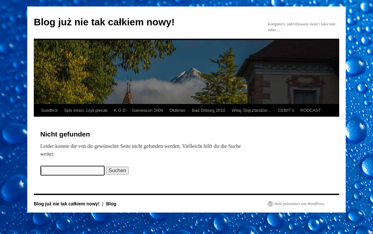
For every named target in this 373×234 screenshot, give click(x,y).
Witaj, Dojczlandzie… (252, 110)
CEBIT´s (286, 110)
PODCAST (311, 110)
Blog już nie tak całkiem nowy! (104, 22)
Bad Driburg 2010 (208, 110)
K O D (119, 110)
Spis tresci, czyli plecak (86, 110)
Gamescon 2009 (147, 110)
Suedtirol (49, 110)
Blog (111, 203)
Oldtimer (178, 110)
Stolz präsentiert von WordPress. (299, 204)
